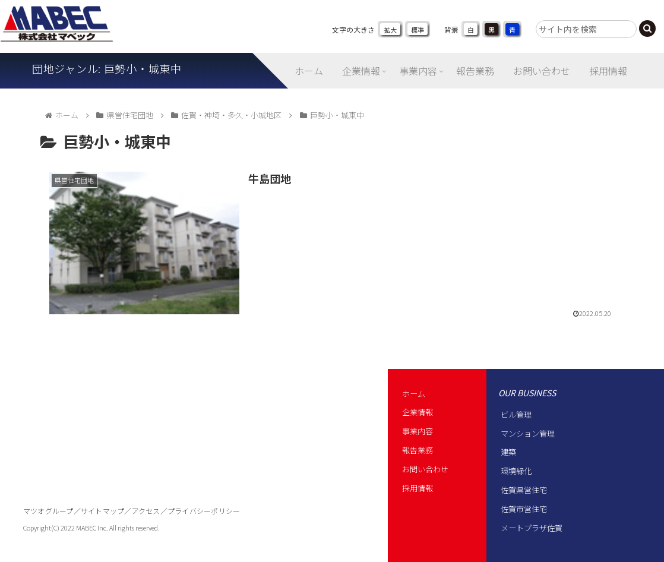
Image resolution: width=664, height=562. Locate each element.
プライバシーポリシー (203, 511)
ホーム (413, 393)
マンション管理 (528, 433)
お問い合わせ (425, 469)
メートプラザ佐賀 (531, 527)
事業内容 (417, 431)
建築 (508, 451)
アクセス (146, 511)
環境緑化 (516, 470)
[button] (647, 28)
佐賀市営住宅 (524, 508)
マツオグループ (48, 511)
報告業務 (417, 450)
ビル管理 (516, 414)
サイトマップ (102, 511)
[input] (586, 29)
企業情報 (417, 412)
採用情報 (417, 488)
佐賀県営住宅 (524, 489)
